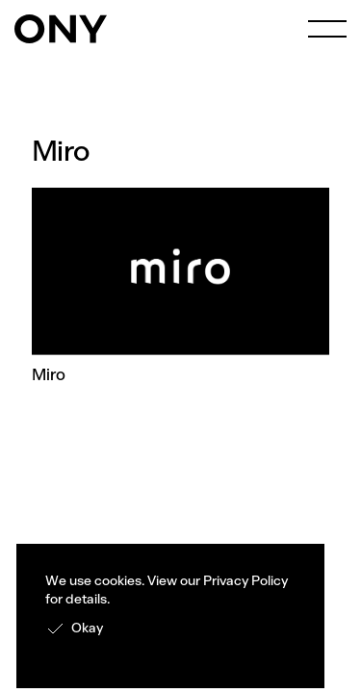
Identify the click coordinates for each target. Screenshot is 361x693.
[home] (60, 28)
